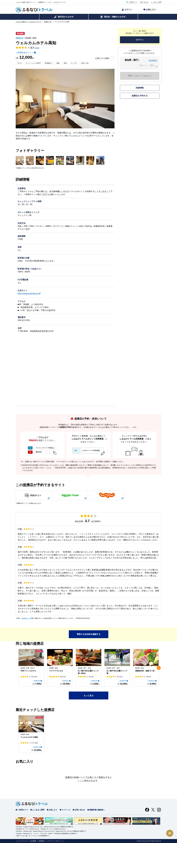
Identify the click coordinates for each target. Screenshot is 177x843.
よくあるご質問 (156, 2)
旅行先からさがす (66, 17)
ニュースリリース (22, 841)
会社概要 (33, 841)
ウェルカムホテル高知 (29, 737)
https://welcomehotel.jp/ (28, 293)
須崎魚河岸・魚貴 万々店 (145, 671)
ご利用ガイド (132, 2)
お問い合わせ (144, 2)
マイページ (66, 810)
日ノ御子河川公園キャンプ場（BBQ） (88, 672)
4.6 (63, 677)
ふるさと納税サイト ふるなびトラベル (28, 21)
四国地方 (20, 38)
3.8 (34, 677)
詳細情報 (140, 88)
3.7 (34, 743)
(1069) (36, 48)
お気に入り (151, 10)
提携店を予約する (140, 96)
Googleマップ (26, 618)
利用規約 (42, 841)
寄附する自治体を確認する (88, 634)
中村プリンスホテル (28, 671)
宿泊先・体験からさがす (115, 17)
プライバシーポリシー (54, 841)
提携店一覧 (48, 21)
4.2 (91, 677)
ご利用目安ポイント (24, 53)
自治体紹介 (153, 60)
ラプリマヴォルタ (56, 671)
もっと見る (89, 696)
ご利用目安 (36, 681)
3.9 (148, 677)
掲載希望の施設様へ (97, 810)
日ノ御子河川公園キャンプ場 (116, 672)
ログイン (128, 10)
